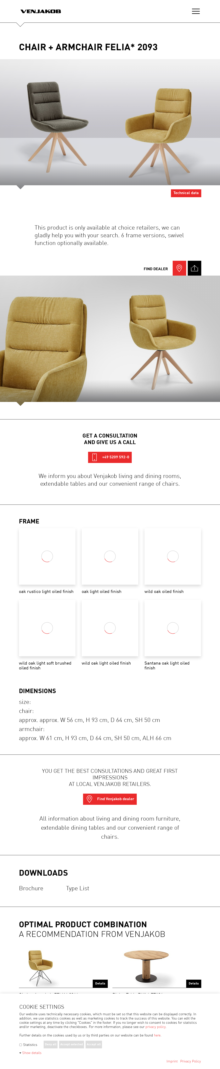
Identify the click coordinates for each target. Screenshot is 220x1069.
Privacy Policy (190, 1061)
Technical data (186, 193)
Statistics (28, 1045)
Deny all (50, 1044)
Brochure (31, 889)
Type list (77, 889)
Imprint (172, 1061)
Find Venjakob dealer (110, 799)
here (157, 1035)
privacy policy (155, 1027)
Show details (32, 1053)
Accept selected (71, 1044)
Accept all (94, 1044)
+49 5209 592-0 (110, 457)
